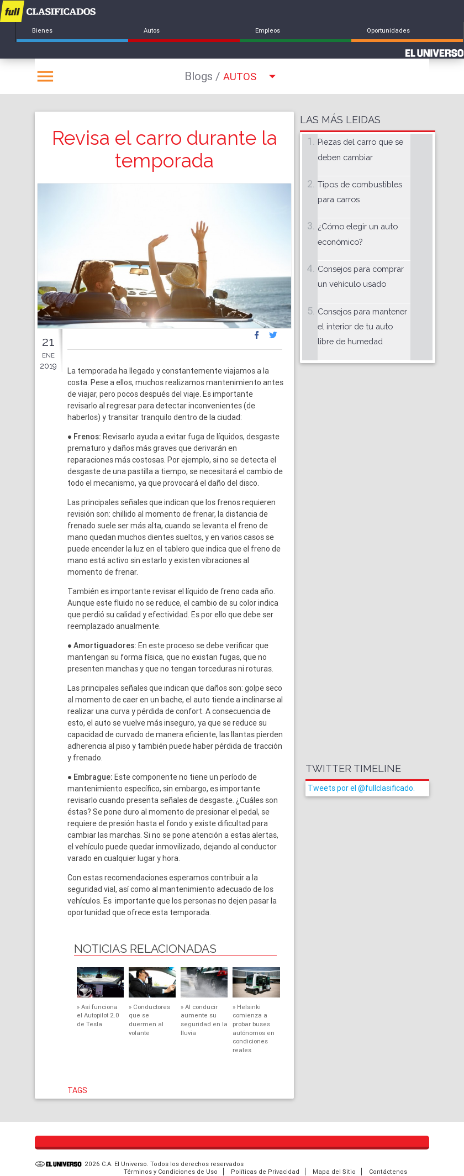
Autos (152, 30)
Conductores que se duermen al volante (149, 1020)
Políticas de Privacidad (265, 1171)
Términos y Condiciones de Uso (171, 1171)
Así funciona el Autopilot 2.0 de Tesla (98, 1015)
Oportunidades (388, 30)
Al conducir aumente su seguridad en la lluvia (204, 1020)
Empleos (267, 30)
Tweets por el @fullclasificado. (361, 788)
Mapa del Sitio (334, 1171)
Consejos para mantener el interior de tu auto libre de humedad (362, 327)
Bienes (42, 30)
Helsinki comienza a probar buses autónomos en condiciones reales (254, 1028)
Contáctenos (388, 1171)
